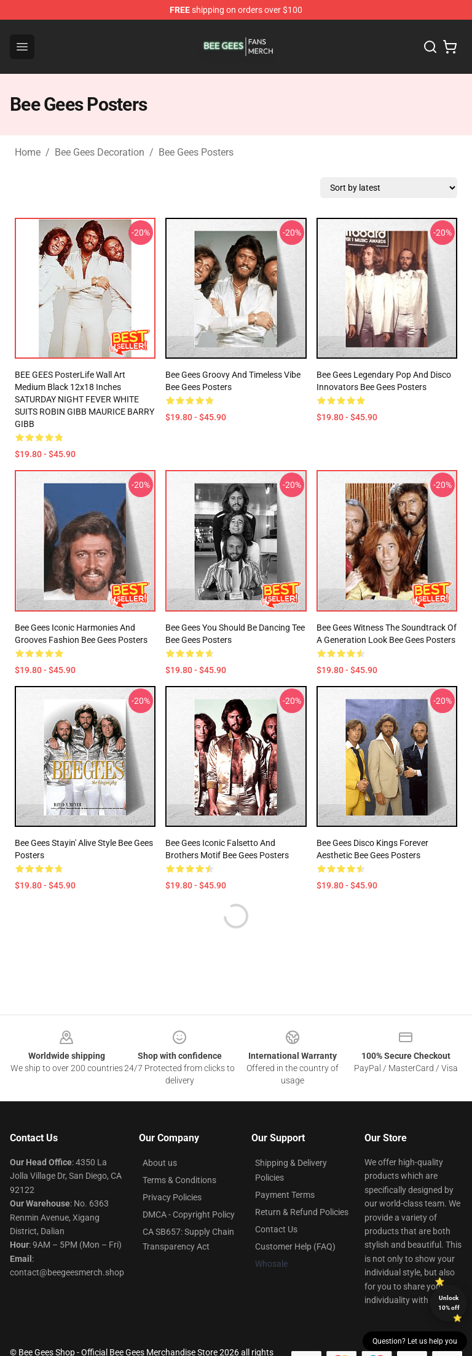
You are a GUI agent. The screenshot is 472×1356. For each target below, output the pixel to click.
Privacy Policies (172, 1197)
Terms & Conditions (179, 1180)
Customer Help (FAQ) (295, 1246)
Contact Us (276, 1229)
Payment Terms (285, 1195)
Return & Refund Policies (301, 1212)
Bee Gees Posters (196, 152)
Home (28, 152)
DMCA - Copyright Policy (189, 1214)
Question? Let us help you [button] (414, 1341)
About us (160, 1163)
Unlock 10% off (449, 1302)
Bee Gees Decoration (99, 152)
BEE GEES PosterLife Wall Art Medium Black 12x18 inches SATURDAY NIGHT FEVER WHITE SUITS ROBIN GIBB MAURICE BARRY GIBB (84, 399)
